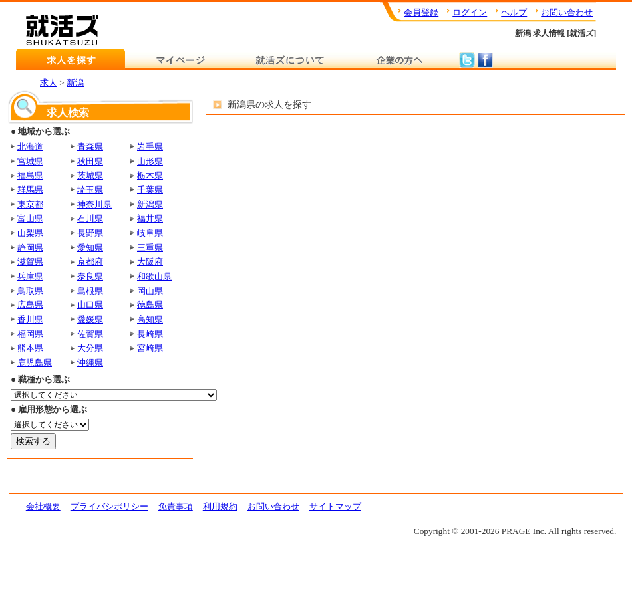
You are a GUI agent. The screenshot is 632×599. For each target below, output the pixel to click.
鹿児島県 (34, 363)
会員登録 (421, 12)
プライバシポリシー (109, 506)
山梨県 (30, 233)
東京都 (30, 204)
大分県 (90, 348)
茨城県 (90, 175)
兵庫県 (30, 276)
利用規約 (220, 506)
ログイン (469, 12)
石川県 (90, 218)
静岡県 (30, 248)
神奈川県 (94, 204)
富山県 (30, 218)
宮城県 (30, 161)
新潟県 (150, 204)
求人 (48, 83)
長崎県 (150, 334)
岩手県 (150, 147)
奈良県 (90, 276)
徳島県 (150, 305)
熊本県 (30, 348)
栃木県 (150, 175)
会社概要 (43, 506)
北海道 (30, 147)
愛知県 (90, 248)
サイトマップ (335, 506)
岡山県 (150, 291)
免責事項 (175, 506)
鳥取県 (30, 291)
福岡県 (30, 334)
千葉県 (150, 190)
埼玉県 (90, 190)
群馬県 (30, 190)
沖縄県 (90, 363)
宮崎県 (150, 348)
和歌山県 (154, 276)
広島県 (30, 305)
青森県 (90, 147)
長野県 (90, 233)
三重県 (150, 248)
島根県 (90, 291)
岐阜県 (150, 233)
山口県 (90, 305)
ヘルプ (514, 12)
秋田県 (90, 161)
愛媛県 (90, 319)
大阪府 (150, 262)
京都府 (90, 262)
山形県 (150, 161)
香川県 (30, 319)
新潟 (75, 83)
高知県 (150, 319)
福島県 (30, 175)
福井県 (150, 218)
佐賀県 (90, 334)
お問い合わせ (567, 12)
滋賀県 (30, 262)
